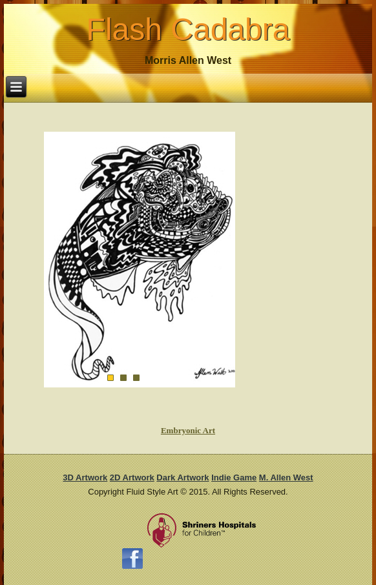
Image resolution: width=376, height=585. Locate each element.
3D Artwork (85, 477)
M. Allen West (286, 477)
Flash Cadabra (188, 29)
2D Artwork (132, 477)
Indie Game (233, 477)
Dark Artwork (182, 477)
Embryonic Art (188, 430)
